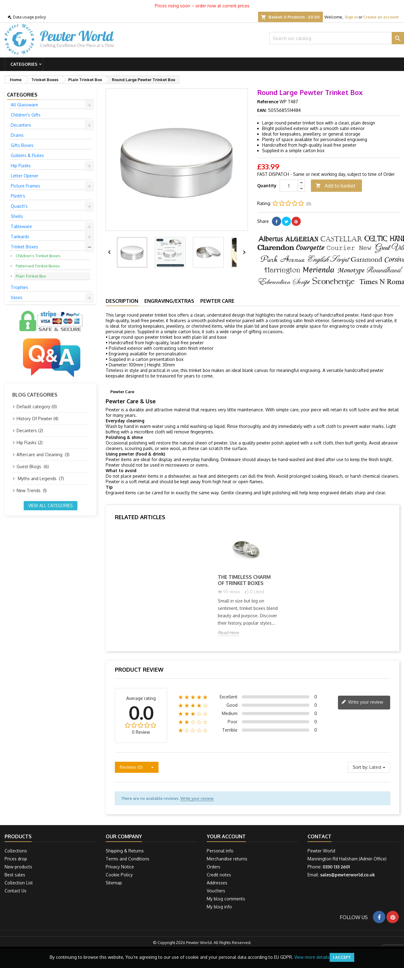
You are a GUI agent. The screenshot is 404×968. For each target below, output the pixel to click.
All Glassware (24, 104)
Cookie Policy (119, 874)
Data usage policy (29, 16)
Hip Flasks (21, 165)
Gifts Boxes (22, 145)
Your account (226, 836)
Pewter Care (217, 301)
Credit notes (219, 874)
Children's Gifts (26, 114)
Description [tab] (122, 301)
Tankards (20, 236)
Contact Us (15, 890)
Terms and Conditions (127, 858)
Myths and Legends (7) (40, 478)
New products (18, 866)
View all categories (50, 505)
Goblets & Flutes (27, 155)
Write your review (362, 702)
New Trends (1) (32, 490)
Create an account (381, 16)
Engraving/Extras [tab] (169, 301)
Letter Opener (24, 175)
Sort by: (360, 767)
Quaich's (19, 206)
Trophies (19, 287)
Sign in (351, 16)
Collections (16, 850)
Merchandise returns (227, 858)
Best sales (15, 874)
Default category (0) (37, 406)
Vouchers (216, 890)
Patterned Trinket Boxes (38, 265)
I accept (342, 957)
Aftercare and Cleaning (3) (43, 454)
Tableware (21, 226)
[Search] (336, 38)
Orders (213, 866)
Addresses (217, 882)
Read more (228, 632)
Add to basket (335, 186)
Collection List (19, 882)
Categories (23, 64)
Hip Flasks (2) (30, 442)
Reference (267, 101)
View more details (312, 957)
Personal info (220, 850)
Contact (319, 836)
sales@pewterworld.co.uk (347, 874)
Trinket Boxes (24, 246)
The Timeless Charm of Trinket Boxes (244, 580)
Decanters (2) (30, 430)
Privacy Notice (120, 866)
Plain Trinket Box (31, 276)
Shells (17, 216)
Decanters (21, 125)
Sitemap (114, 882)
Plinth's (18, 196)
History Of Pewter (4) (37, 418)
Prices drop (16, 858)
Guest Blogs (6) (33, 466)
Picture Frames (25, 185)
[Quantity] (289, 186)
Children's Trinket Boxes (38, 255)
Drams (17, 135)
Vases (16, 297)
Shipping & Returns (125, 850)
